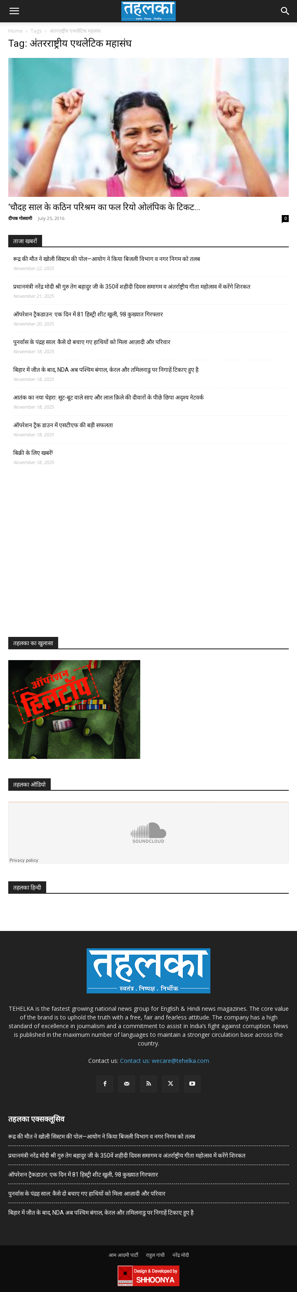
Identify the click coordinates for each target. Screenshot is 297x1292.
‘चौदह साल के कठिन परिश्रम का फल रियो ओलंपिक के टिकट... (104, 207)
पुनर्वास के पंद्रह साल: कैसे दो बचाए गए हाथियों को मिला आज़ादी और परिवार (91, 342)
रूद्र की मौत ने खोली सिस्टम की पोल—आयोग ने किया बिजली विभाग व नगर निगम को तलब (106, 259)
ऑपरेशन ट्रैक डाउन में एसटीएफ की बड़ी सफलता (63, 425)
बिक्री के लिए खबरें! (33, 453)
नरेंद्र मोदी (180, 1255)
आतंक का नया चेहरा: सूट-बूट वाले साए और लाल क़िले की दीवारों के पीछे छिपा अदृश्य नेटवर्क (108, 397)
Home (15, 30)
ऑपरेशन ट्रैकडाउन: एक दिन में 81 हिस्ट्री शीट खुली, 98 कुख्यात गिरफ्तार (88, 314)
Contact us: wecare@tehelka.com (164, 1061)
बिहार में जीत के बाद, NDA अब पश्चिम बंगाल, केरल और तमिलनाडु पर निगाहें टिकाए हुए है (105, 369)
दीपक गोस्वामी (20, 218)
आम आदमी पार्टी (123, 1255)
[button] (14, 11)
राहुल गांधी (155, 1255)
